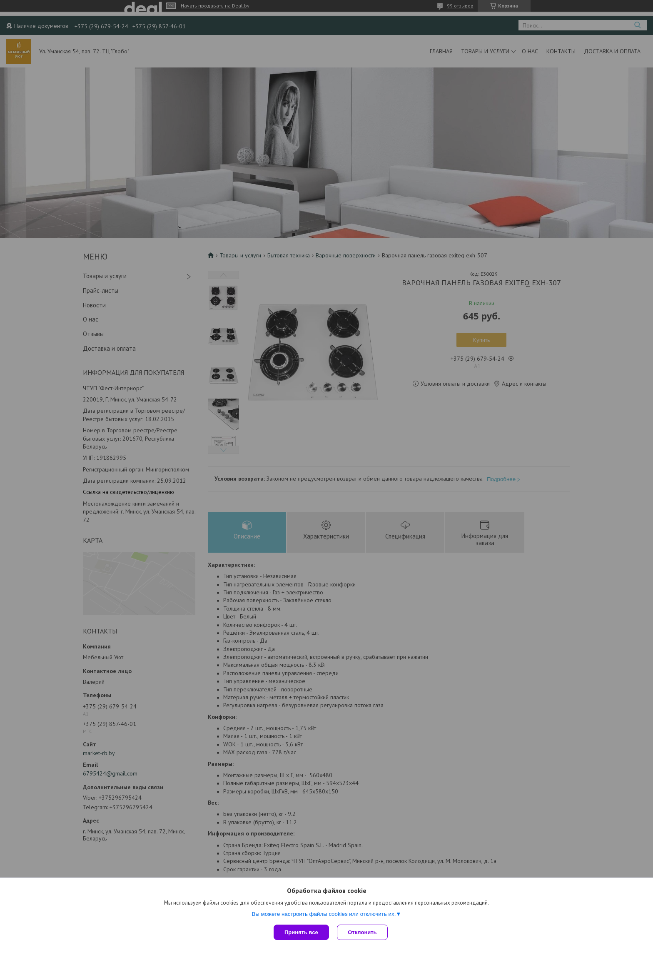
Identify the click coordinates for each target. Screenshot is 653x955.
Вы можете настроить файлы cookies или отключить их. (324, 914)
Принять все (301, 932)
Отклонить (362, 932)
